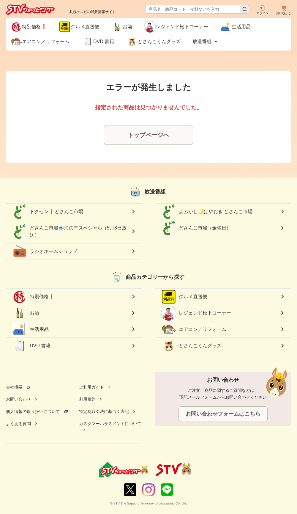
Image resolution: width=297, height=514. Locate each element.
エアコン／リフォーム (193, 329)
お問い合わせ (18, 399)
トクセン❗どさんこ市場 (47, 211)
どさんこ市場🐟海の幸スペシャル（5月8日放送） (69, 231)
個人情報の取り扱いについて (33, 411)
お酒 (25, 313)
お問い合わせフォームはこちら (223, 414)
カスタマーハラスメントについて (110, 423)
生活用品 (30, 329)
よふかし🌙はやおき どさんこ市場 (206, 211)
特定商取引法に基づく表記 (104, 411)
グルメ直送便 (184, 296)
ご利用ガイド (91, 387)
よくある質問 (18, 423)
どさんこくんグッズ (191, 345)
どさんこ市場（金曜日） (196, 228)
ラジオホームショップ (44, 251)
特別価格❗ (33, 296)
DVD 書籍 (31, 345)
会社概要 (14, 387)
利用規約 (87, 399)
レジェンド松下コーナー (196, 312)
